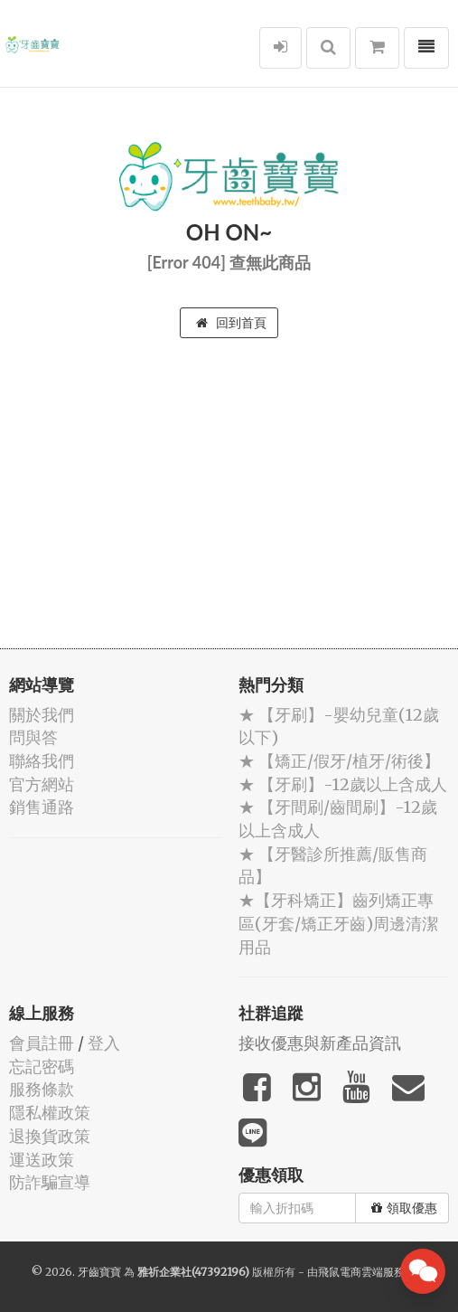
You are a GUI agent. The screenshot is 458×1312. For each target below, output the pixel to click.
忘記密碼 (41, 1066)
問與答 (33, 737)
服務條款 (41, 1089)
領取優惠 (404, 1208)
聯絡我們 (41, 760)
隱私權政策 (49, 1112)
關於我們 (41, 714)
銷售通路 (41, 807)
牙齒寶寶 (99, 1272)
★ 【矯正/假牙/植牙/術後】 (339, 760)
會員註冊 (41, 1043)
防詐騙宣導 (49, 1182)
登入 (104, 1043)
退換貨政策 (49, 1136)
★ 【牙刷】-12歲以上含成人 (342, 784)
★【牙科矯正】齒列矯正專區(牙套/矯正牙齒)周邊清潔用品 (338, 923)
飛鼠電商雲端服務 (361, 1272)
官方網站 (41, 784)
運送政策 (41, 1159)
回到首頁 (231, 323)
